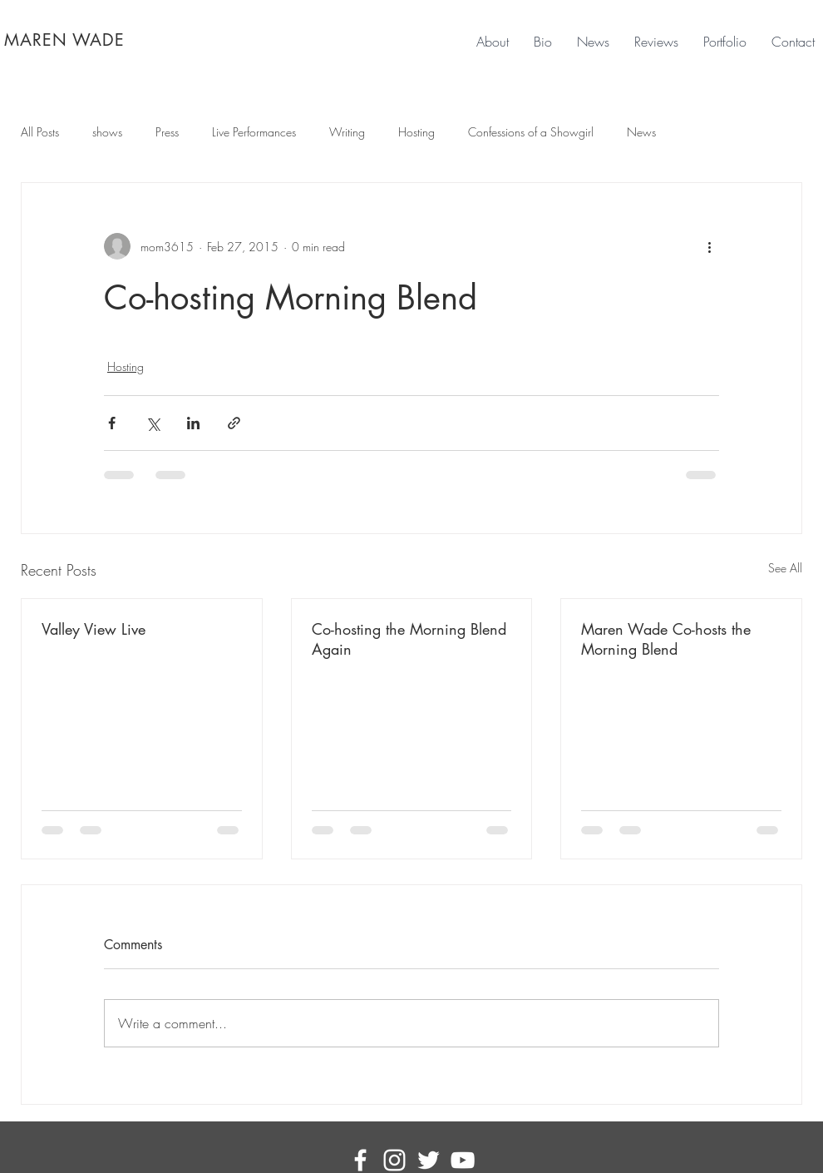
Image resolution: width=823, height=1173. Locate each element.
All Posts (40, 132)
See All (785, 568)
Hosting (416, 132)
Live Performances (254, 132)
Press (167, 132)
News (641, 132)
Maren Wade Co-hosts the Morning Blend (666, 639)
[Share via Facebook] (112, 423)
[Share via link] (234, 423)
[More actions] (709, 246)
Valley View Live (93, 629)
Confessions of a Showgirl (531, 132)
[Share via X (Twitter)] (152, 423)
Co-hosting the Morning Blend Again (409, 639)
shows (107, 132)
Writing (347, 132)
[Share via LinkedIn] (193, 423)
